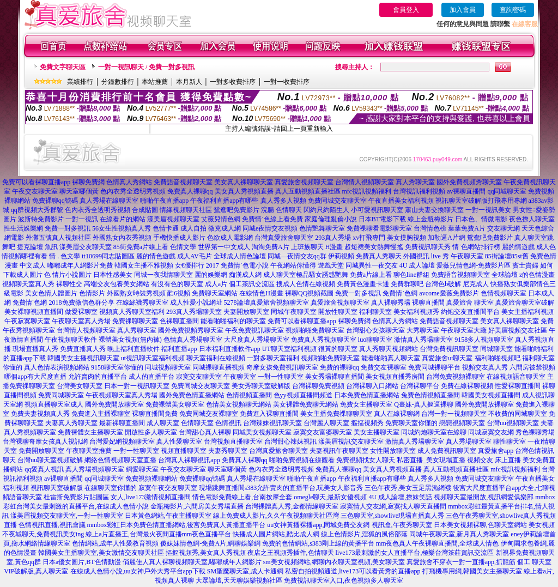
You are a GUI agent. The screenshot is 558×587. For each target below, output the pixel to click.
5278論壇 (237, 302)
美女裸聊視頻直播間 (33, 312)
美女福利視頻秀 (416, 312)
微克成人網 (224, 228)
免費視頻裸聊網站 (151, 478)
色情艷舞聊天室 (322, 228)
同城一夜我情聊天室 (163, 275)
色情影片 (92, 293)
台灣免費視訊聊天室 (449, 349)
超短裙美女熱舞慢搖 (373, 247)
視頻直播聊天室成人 (54, 404)
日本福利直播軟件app (229, 349)
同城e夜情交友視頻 (270, 228)
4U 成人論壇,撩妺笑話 (400, 497)
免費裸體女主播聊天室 (90, 432)
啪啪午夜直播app (164, 200)
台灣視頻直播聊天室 (233, 441)
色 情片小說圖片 (68, 275)
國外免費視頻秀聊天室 (469, 182)
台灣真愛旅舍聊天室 (283, 237)
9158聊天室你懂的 (117, 367)
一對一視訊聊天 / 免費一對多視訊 (146, 67)
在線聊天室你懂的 (110, 488)
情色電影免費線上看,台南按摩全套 (242, 497)
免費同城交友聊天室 (337, 200)
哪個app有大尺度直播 (35, 376)
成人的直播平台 (151, 376)
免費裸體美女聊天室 (174, 404)
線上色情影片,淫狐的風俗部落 (364, 534)
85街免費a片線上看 (140, 247)
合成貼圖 (145, 210)
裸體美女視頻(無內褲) (130, 339)
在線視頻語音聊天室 (516, 376)
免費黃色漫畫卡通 (363, 284)
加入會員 (463, 10)
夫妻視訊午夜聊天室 (339, 451)
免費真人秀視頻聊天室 (323, 339)
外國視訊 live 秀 (426, 256)
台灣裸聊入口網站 (372, 386)
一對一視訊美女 (488, 210)
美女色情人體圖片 (51, 293)
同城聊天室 (496, 349)
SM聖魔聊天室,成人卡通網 (245, 571)
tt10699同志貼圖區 (108, 256)
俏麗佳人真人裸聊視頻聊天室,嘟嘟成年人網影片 (192, 562)
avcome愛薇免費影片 (448, 293)
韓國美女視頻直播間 (491, 395)
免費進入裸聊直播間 (269, 413)
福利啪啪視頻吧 (497, 358)
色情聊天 (289, 210)
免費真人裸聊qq (190, 191)
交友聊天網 (503, 228)
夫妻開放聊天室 (246, 312)
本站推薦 (155, 82)
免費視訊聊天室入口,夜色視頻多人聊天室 (343, 580)
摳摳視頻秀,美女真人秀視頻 (206, 552)
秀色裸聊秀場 (535, 432)
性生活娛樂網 (23, 228)
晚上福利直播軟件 (133, 349)
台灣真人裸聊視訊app (189, 460)
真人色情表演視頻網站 (56, 367)
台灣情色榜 (430, 228)
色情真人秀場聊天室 (192, 339)
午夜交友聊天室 (35, 191)
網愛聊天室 (142, 469)
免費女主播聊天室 (366, 404)
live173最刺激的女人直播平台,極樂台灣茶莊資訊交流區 (415, 552)
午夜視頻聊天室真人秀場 (121, 395)
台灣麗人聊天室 (326, 423)
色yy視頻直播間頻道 (303, 395)
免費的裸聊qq (339, 367)
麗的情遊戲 (518, 247)
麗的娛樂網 (211, 275)
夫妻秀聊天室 (227, 451)
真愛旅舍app (495, 451)
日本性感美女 (112, 275)
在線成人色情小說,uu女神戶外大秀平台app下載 (137, 571)
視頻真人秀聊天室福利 (132, 312)
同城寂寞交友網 (491, 432)
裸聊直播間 (428, 302)
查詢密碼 (513, 10)
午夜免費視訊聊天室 (254, 330)
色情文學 (183, 247)
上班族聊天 (307, 247)
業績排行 (80, 82)
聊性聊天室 (509, 441)
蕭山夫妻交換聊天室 (434, 210)
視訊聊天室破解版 (461, 200)
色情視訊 (228, 423)
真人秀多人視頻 (283, 200)
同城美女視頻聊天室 (262, 432)
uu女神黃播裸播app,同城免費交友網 (318, 525)
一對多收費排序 (233, 82)
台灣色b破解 (443, 284)
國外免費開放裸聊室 (484, 404)
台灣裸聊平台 (419, 386)
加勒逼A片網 (446, 237)
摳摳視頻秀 (367, 423)
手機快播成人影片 (179, 237)
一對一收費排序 (287, 82)
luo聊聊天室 (375, 339)
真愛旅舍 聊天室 (470, 302)
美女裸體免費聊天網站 (305, 404)
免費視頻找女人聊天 (365, 460)
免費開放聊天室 (41, 451)
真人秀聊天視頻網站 (388, 349)
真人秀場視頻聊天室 (94, 469)
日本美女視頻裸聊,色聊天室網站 (480, 525)
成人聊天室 (163, 423)
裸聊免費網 (88, 182)
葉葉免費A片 (467, 228)
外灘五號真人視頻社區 (58, 237)
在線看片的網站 (122, 219)
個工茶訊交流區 (252, 284)
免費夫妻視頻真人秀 (40, 413)
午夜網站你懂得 (293, 265)
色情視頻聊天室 (503, 293)
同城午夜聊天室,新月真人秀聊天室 (459, 534)
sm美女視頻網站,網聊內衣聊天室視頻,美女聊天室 (334, 562)
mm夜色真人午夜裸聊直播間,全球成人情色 (437, 543)
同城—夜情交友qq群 (297, 256)
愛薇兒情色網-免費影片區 (473, 265)
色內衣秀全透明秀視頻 (133, 191)
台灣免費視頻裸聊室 (455, 376)
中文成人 (33, 265)
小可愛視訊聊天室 (377, 210)
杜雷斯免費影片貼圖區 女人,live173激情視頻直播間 (117, 497)
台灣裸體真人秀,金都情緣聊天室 (291, 506)
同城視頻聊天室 (168, 367)
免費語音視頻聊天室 (183, 182)
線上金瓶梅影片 (430, 219)
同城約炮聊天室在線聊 (433, 432)
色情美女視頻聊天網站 (238, 404)
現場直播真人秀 (35, 349)
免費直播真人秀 (83, 349)
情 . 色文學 (64, 256)
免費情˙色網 (400, 293)
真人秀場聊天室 (469, 441)
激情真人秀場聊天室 (423, 339)
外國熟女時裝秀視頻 (136, 293)
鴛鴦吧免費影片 (490, 237)
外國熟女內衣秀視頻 (122, 237)
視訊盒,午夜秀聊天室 (402, 525)
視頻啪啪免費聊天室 (315, 330)
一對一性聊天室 (281, 376)
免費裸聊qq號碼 (55, 200)
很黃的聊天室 (337, 349)
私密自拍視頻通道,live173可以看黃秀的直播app (352, 571)
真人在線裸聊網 (397, 413)
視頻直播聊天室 (184, 451)
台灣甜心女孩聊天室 (375, 330)
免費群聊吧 (407, 284)
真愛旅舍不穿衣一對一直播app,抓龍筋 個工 (468, 562)
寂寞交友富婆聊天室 (322, 432)
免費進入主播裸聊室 (100, 413)
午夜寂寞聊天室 (27, 321)
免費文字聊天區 (63, 67)
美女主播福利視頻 (527, 312)
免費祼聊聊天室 (135, 321)
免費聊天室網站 (215, 293)
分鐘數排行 (117, 82)
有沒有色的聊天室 (177, 284)
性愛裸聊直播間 (518, 386)
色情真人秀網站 (129, 182)
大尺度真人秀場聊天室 (256, 339)
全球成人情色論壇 (240, 256)
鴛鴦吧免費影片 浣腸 (244, 210)
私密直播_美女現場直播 (431, 460)
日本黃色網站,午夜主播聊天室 (168, 515)
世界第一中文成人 (224, 247)
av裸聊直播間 (466, 191)
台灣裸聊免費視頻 (318, 386)
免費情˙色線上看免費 (272, 219)
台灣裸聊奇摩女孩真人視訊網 (45, 441)
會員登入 (406, 10)
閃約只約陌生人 (326, 210)
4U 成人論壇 (417, 265)
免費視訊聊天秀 (428, 247)
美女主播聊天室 (376, 432)
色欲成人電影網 (230, 237)
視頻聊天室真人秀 (28, 284)
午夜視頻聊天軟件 (71, 339)
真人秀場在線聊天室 (109, 200)
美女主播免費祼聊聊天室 (336, 413)
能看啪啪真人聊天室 (390, 358)
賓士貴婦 (525, 265)
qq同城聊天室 (506, 191)
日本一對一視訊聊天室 (136, 386)
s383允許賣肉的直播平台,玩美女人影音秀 (304, 488)
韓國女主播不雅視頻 (143, 265)
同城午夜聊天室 (294, 312)
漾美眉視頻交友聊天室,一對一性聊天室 (66, 515)
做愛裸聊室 (81, 312)
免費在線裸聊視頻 (467, 386)
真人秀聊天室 (415, 182)
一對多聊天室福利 (273, 358)
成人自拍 (193, 228)
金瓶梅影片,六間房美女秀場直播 (197, 506)
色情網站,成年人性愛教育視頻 (115, 543)
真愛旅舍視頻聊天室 (304, 182)
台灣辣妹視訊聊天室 (272, 423)
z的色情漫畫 (537, 275)
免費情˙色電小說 (245, 265)
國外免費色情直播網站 (192, 395)
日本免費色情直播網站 (366, 395)
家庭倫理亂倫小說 (331, 219)
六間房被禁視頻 (532, 367)
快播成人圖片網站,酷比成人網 (276, 534)
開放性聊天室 (337, 312)
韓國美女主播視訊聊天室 (83, 358)
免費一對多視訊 (67, 228)
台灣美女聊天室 (79, 386)
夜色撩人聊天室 (532, 219)
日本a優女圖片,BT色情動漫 (82, 562)
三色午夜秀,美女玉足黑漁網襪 (408, 488)
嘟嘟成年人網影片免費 (80, 265)
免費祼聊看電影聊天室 (379, 228)
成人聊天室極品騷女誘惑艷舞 (305, 275)
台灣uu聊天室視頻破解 (50, 460)
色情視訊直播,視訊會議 (52, 525)
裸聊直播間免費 (155, 413)
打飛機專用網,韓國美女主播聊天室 (472, 571)
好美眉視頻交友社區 (517, 330)
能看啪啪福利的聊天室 (233, 321)
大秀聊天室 (423, 330)
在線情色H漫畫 (261, 293)
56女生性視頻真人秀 (121, 228)
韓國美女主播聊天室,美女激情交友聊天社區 (101, 552)
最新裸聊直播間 (122, 423)
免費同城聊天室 (61, 395)
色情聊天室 (197, 423)
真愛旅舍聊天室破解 (524, 302)
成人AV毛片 (194, 256)
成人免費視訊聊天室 (446, 451)
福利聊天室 (375, 312)
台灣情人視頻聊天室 (364, 182)
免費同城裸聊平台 (434, 367)
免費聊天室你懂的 (411, 423)
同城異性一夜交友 (371, 265)
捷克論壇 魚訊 (37, 247)
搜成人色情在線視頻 (305, 284)
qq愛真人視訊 (44, 469)
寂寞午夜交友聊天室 (167, 488)
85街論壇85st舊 (507, 256)
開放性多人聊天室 (151, 432)
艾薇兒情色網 (220, 219)
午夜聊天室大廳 (464, 330)
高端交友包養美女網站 (116, 284)
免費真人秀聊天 (379, 256)
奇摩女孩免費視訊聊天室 (282, 367)
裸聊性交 (69, 284)
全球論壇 (505, 275)
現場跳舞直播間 (222, 488)
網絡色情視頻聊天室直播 (120, 460)
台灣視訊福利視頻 (419, 191)
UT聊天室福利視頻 (289, 349)
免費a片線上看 (371, 275)
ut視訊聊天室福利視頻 (153, 358)
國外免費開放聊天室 (114, 404)
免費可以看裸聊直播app (36, 182)
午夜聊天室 (467, 256)
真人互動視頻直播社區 (308, 191)
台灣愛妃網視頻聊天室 (122, 441)
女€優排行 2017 (197, 265)
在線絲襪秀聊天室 (142, 302)
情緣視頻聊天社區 (186, 210)
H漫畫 (334, 247)
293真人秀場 (333, 237)
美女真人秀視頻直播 (244, 191)
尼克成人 (476, 284)
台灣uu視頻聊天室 (513, 423)
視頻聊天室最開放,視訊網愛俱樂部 (483, 497)
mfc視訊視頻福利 (367, 191)
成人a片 (216, 284)
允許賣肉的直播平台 (97, 376)
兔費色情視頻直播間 (430, 395)
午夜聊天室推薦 (89, 451)
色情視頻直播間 (249, 395)
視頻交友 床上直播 (494, 460)
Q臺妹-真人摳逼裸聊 (423, 404)
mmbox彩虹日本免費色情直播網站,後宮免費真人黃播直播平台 (176, 525)
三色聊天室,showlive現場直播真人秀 (392, 515)
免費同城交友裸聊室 (208, 413)
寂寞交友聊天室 (199, 376)
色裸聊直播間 (179, 321)
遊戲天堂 (331, 265)
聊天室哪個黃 (79, 191)
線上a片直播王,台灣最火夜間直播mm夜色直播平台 (158, 534)
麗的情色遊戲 (155, 256)
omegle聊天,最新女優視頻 (330, 497)
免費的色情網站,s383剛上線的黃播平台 (318, 543)
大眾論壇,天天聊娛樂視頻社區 (239, 580)
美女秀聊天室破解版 (261, 386)
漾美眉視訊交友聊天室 (351, 441)
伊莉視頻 (341, 256)
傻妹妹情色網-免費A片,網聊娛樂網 (210, 543)
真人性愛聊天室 (179, 441)
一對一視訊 (81, 219)
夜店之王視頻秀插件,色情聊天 (290, 552)
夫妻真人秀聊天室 (71, 423)
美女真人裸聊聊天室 (243, 182)
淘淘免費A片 (270, 247)
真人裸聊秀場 (390, 302)
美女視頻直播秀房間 (395, 376)
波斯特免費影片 (41, 219)
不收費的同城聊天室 (517, 413)
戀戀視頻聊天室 (462, 423)
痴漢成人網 (245, 275)
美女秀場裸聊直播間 (334, 376)
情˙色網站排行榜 (476, 247)
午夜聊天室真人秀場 (81, 321)
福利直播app (179, 349)
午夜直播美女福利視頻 (401, 200)
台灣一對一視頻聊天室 (454, 413)
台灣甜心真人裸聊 (205, 432)
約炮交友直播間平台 (470, 312)
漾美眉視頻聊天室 (173, 219)
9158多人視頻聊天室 (483, 339)
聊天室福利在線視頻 (215, 358)
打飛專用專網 (507, 200)
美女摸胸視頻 (406, 237)
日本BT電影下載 (382, 219)
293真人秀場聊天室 (194, 312)
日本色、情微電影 (481, 219)
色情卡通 (166, 228)
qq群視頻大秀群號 (37, 210)
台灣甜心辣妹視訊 (290, 441)
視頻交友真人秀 (485, 367)
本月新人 (189, 82)
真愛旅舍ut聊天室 (447, 358)
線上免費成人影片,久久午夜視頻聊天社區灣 (276, 515)
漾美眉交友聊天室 (85, 247)
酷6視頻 (178, 293)
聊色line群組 (411, 275)
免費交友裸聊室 (384, 367)
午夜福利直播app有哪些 (224, 200)
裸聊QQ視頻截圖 (309, 293)
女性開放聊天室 (393, 451)
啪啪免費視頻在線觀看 (302, 460)
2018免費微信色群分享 (81, 302)
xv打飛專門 (369, 237)
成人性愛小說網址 (196, 302)
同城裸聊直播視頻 (218, 367)
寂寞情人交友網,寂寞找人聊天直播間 (393, 506)
